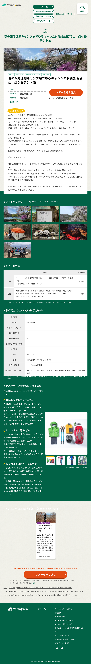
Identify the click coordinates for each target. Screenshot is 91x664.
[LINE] (77, 103)
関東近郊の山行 (14, 595)
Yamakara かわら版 (62, 609)
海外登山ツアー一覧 (44, 16)
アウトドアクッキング (33, 74)
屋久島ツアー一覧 (45, 21)
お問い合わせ (60, 14)
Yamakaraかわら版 (44, 11)
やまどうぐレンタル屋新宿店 (27, 278)
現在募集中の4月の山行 (17, 591)
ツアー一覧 (46, 7)
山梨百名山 (19, 74)
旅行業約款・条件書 (62, 635)
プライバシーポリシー (63, 643)
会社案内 (58, 613)
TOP (5, 587)
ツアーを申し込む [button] (66, 92)
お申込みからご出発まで (64, 620)
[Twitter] (68, 14)
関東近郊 (12, 587)
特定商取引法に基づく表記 (65, 639)
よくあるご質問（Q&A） (64, 624)
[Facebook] (71, 14)
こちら (33, 583)
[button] (82, 8)
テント (11, 74)
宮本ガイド (46, 74)
